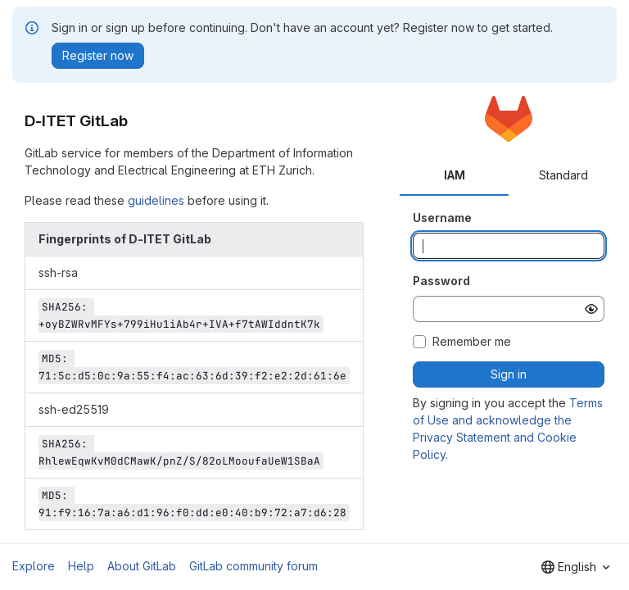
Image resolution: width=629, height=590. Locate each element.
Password (441, 281)
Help (81, 566)
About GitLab (141, 566)
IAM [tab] (454, 175)
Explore (33, 566)
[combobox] (575, 567)
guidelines (156, 200)
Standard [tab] (563, 175)
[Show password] (591, 309)
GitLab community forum (253, 566)
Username (442, 218)
